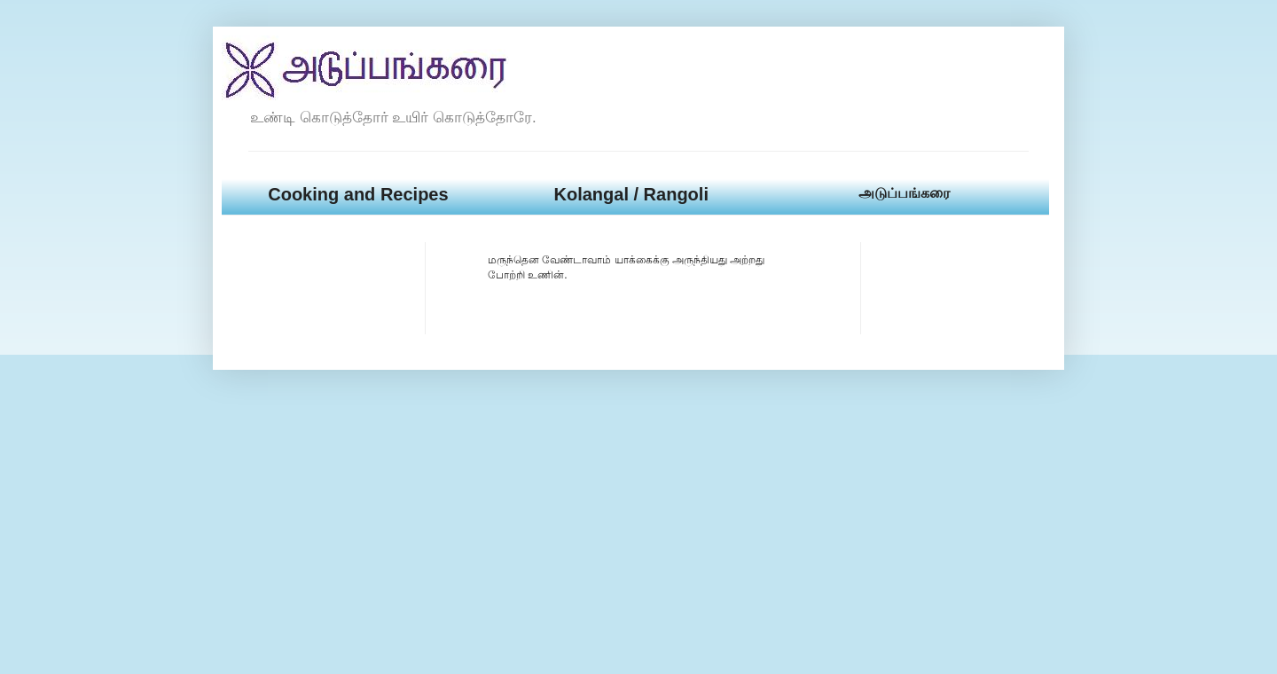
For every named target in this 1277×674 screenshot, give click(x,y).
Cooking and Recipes (358, 194)
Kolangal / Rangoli (630, 194)
